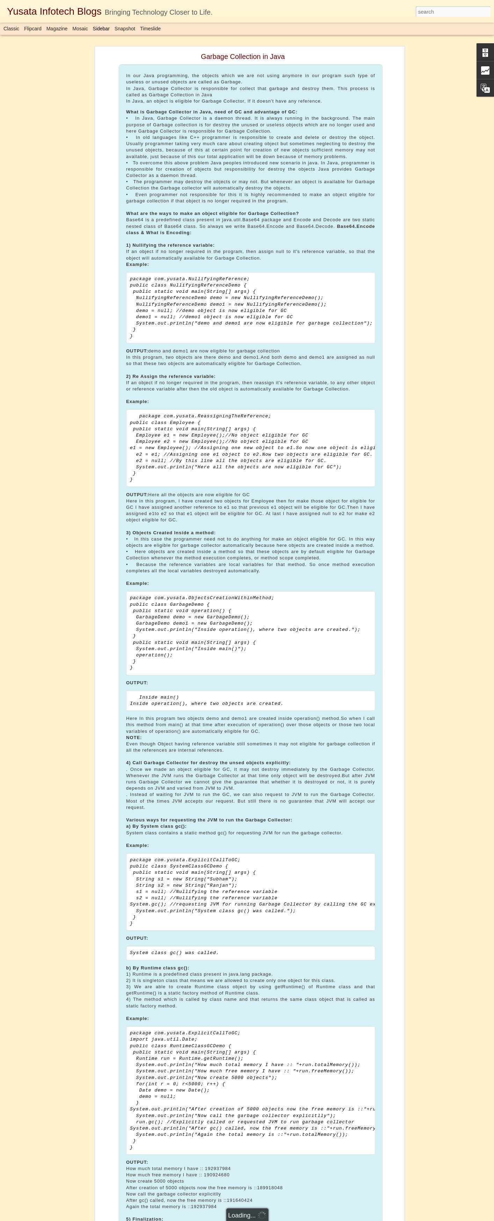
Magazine (57, 28)
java (250, 1172)
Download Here (102, 1145)
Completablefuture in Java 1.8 (210, 1172)
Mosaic (80, 28)
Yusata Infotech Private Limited (237, 1163)
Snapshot (125, 28)
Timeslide (150, 28)
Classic (11, 28)
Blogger (268, 1217)
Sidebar (101, 28)
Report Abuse (289, 1217)
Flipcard (33, 28)
